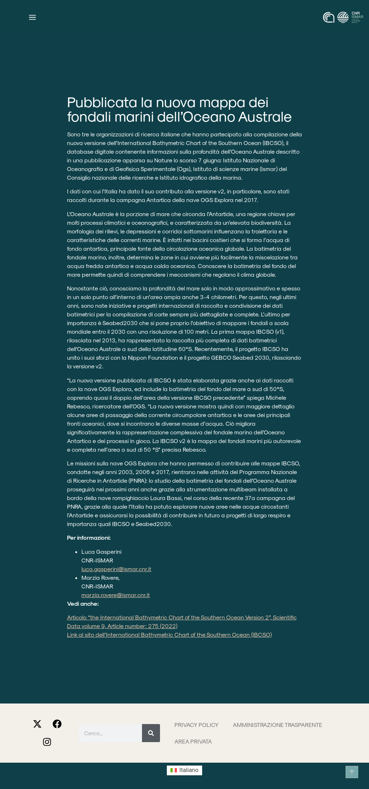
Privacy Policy (196, 724)
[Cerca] (151, 733)
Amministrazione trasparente (277, 724)
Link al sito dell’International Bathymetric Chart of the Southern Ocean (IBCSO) (169, 634)
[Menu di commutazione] (32, 17)
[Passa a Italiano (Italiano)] (184, 771)
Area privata (193, 741)
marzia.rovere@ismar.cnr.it (115, 594)
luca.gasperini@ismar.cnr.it (116, 568)
